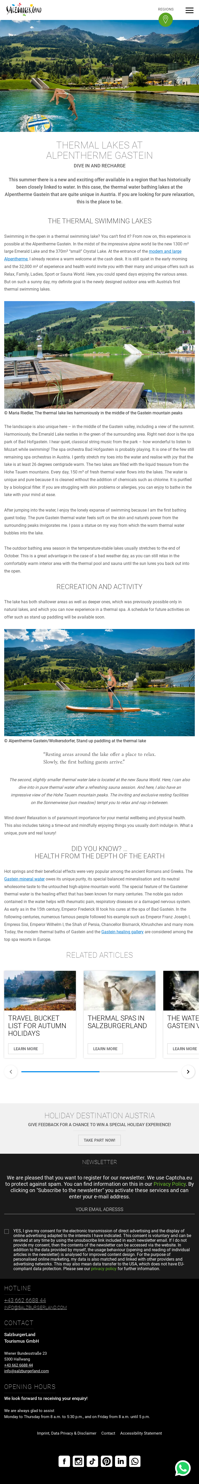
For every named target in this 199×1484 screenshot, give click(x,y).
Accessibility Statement (141, 1433)
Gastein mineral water (24, 879)
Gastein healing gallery (122, 931)
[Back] (10, 1071)
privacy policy (104, 1268)
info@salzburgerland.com (26, 1371)
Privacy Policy (170, 1184)
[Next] (188, 1071)
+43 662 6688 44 (18, 1365)
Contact (108, 1433)
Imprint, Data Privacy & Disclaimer (66, 1433)
